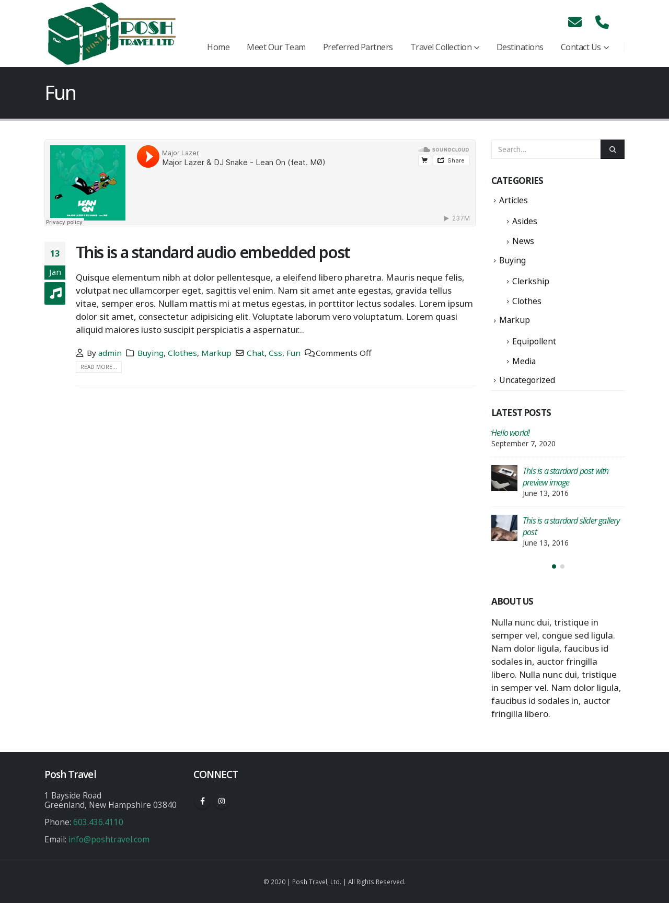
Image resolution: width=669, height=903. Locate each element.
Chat (255, 353)
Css (275, 353)
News (523, 241)
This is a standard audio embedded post (213, 252)
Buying (150, 353)
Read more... (98, 367)
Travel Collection (441, 47)
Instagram (221, 801)
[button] (554, 566)
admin (110, 353)
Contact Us (581, 47)
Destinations (520, 47)
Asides (524, 221)
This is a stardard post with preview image (566, 476)
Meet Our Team (276, 47)
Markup (216, 353)
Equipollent (534, 341)
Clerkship (530, 281)
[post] (504, 478)
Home (218, 47)
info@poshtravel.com (108, 839)
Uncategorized (527, 380)
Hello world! (510, 432)
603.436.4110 (98, 822)
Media (524, 361)
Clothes (182, 353)
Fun (293, 353)
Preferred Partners (358, 47)
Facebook (202, 801)
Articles (513, 200)
